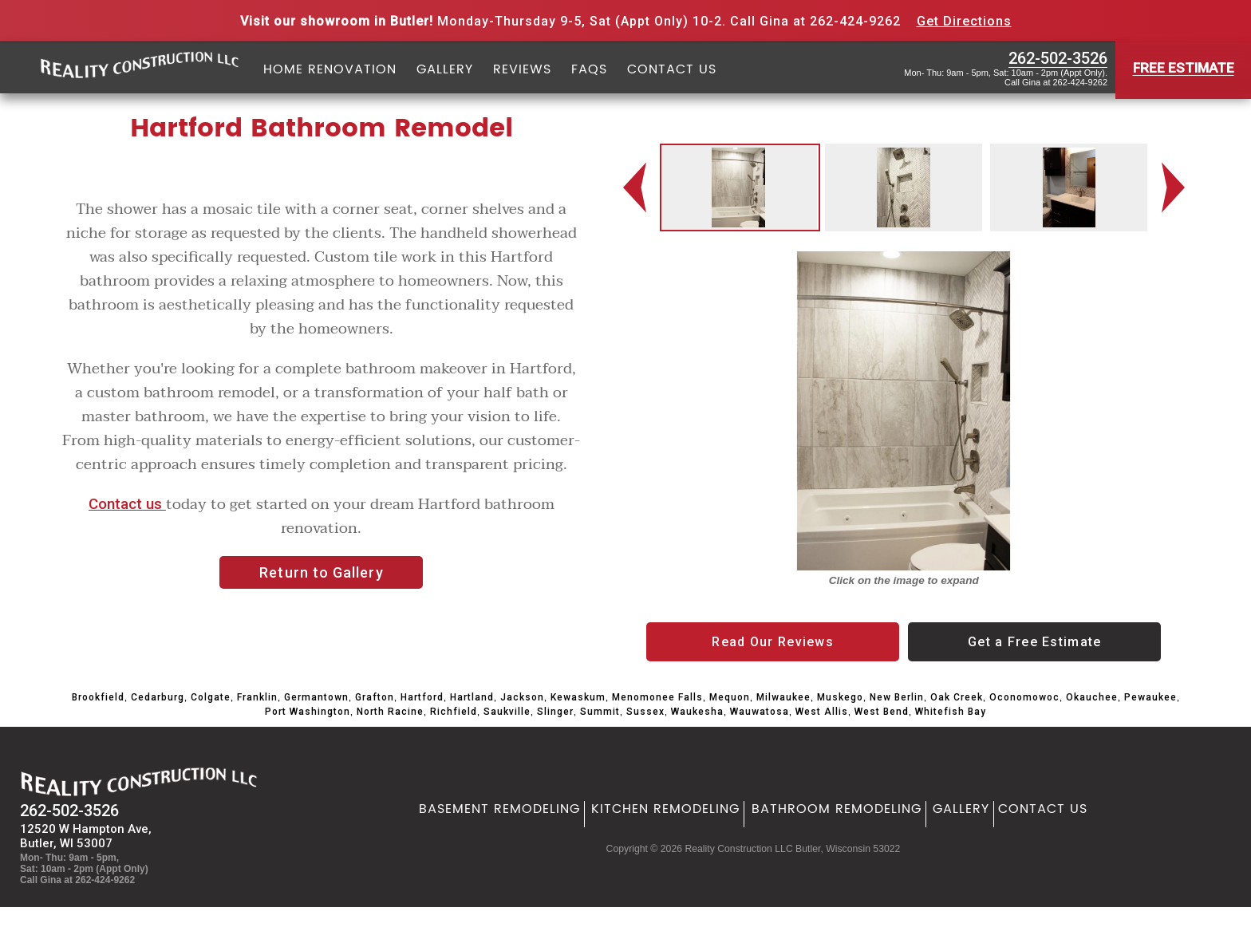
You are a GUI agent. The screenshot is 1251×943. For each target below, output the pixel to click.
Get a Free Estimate (1034, 641)
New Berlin (897, 697)
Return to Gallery (321, 572)
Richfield (453, 711)
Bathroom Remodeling (836, 809)
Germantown (316, 697)
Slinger (555, 711)
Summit (600, 711)
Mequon (729, 697)
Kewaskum (578, 697)
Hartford (422, 697)
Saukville (507, 711)
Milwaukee (783, 697)
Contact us (127, 504)
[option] (738, 187)
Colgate (211, 697)
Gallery (444, 70)
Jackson (522, 697)
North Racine (390, 711)
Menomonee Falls (657, 697)
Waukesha (697, 711)
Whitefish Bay (950, 711)
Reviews (522, 70)
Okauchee (1092, 697)
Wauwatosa (759, 711)
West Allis (821, 711)
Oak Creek (956, 697)
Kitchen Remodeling (665, 809)
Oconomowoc (1024, 697)
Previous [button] (636, 188)
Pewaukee (1150, 697)
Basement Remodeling (499, 809)
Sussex (645, 711)
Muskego (840, 697)
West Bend (881, 711)
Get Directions (964, 21)
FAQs (589, 70)
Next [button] (1176, 188)
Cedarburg (157, 697)
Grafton (374, 697)
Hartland (472, 697)
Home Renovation (330, 70)
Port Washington (307, 711)
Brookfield (98, 697)
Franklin (257, 697)
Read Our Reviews (772, 641)
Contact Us (671, 70)
